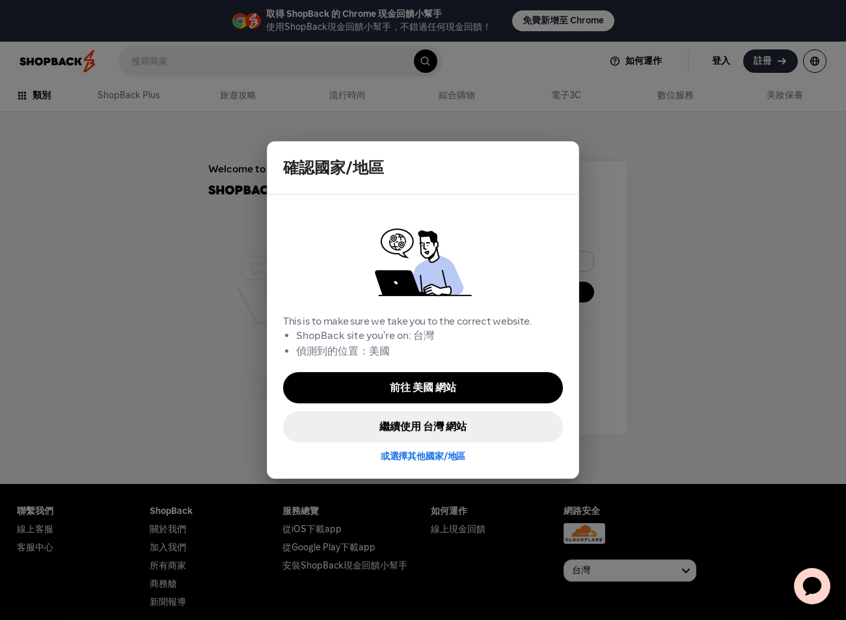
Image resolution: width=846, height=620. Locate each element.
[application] (812, 586)
